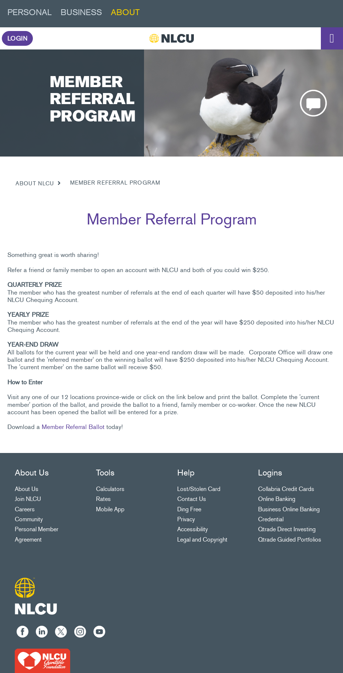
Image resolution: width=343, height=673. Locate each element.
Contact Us (191, 498)
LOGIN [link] (17, 38)
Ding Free (189, 509)
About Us (26, 488)
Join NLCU (28, 498)
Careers (25, 509)
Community (29, 519)
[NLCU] (172, 38)
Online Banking (276, 498)
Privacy (186, 519)
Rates (103, 498)
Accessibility (192, 529)
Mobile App (110, 509)
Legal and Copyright (202, 539)
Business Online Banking (289, 509)
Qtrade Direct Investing (287, 529)
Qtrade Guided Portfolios (289, 539)
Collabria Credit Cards (286, 488)
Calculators (110, 488)
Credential (271, 519)
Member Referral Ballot (73, 426)
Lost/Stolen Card (198, 488)
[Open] (332, 38)
